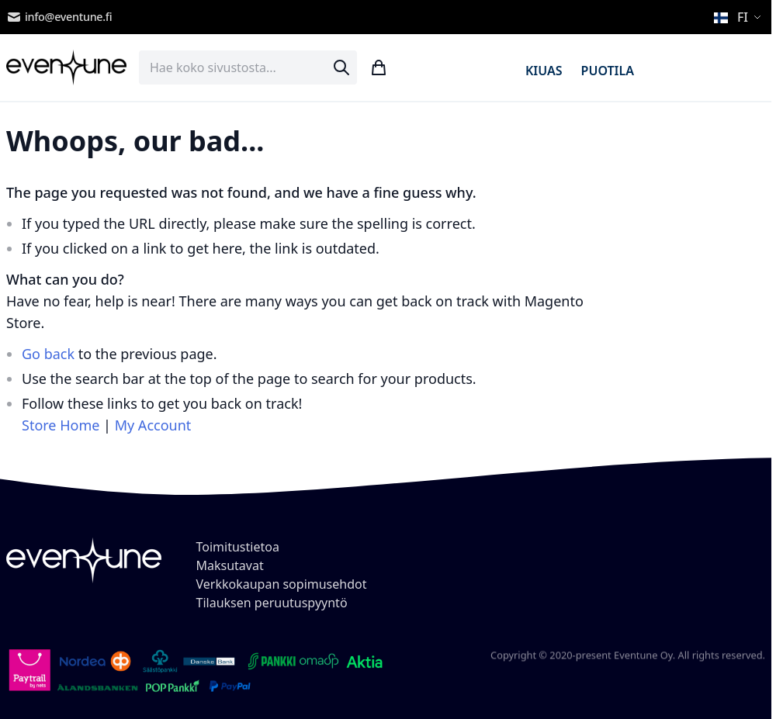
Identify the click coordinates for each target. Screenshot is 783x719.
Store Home (60, 425)
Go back (48, 353)
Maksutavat (230, 565)
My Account (153, 425)
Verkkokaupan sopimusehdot (281, 584)
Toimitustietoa (237, 546)
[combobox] (248, 67)
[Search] (341, 67)
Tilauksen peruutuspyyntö (272, 602)
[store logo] (66, 67)
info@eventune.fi (59, 17)
